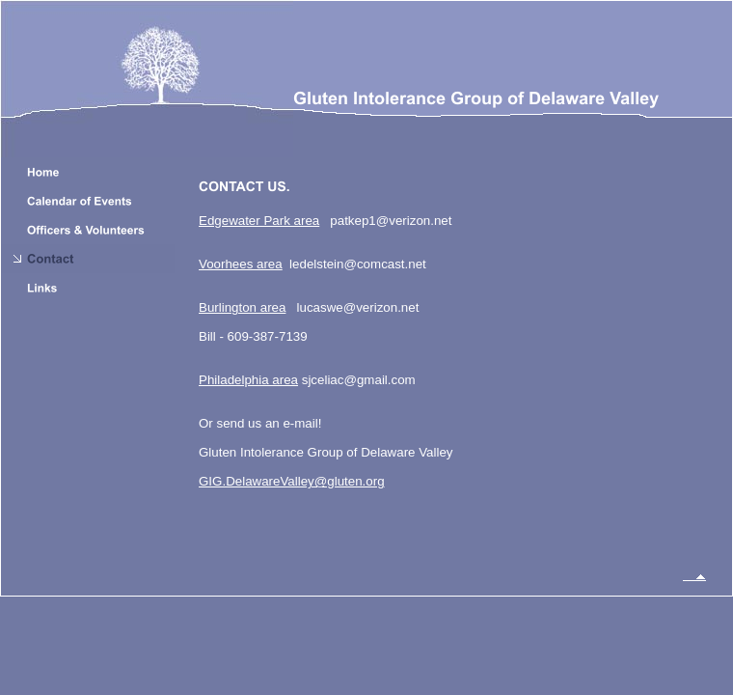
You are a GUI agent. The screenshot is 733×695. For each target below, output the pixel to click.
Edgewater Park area (259, 220)
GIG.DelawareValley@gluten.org (292, 481)
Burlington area (242, 307)
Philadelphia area (248, 380)
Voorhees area (241, 264)
